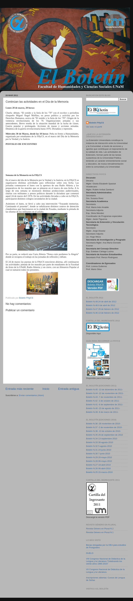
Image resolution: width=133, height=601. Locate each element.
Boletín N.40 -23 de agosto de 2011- (103, 408)
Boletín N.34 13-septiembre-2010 (101, 438)
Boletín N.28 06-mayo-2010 (99, 461)
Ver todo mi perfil (94, 127)
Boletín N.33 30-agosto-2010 (99, 442)
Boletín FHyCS (96, 123)
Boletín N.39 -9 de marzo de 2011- (102, 412)
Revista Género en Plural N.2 (100, 528)
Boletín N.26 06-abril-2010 (98, 468)
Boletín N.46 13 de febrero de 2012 (102, 313)
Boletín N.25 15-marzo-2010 (99, 472)
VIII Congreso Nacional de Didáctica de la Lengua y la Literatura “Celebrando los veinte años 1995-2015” (105, 561)
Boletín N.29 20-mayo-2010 (99, 457)
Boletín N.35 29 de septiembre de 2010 (104, 435)
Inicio (45, 388)
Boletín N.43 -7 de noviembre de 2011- (104, 397)
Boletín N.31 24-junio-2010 (98, 450)
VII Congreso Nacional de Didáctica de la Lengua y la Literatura (105, 570)
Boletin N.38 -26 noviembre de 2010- (103, 423)
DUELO (89, 553)
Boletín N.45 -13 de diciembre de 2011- (104, 389)
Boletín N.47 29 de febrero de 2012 (102, 309)
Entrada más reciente (19, 388)
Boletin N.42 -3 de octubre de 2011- (103, 401)
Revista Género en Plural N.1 (100, 532)
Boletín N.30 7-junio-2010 (98, 453)
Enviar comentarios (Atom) (31, 395)
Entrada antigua (68, 388)
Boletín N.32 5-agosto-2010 (99, 446)
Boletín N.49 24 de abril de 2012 (101, 301)
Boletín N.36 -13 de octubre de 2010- (103, 431)
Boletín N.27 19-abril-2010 (98, 465)
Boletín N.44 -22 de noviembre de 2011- (105, 393)
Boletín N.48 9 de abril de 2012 (100, 305)
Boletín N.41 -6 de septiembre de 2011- (104, 404)
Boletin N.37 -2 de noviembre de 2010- (104, 427)
